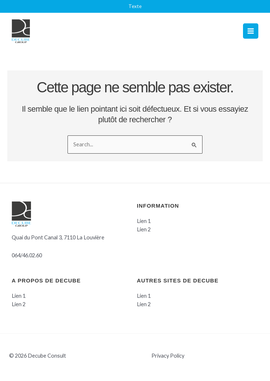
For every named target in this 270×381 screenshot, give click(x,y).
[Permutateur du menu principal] (250, 31)
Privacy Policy (167, 356)
